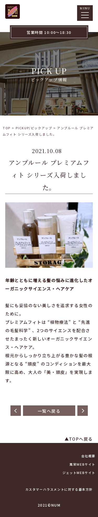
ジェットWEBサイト (78, 472)
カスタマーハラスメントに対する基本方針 (59, 489)
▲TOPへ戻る (79, 439)
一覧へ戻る (49, 411)
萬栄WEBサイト (82, 464)
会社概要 (88, 456)
